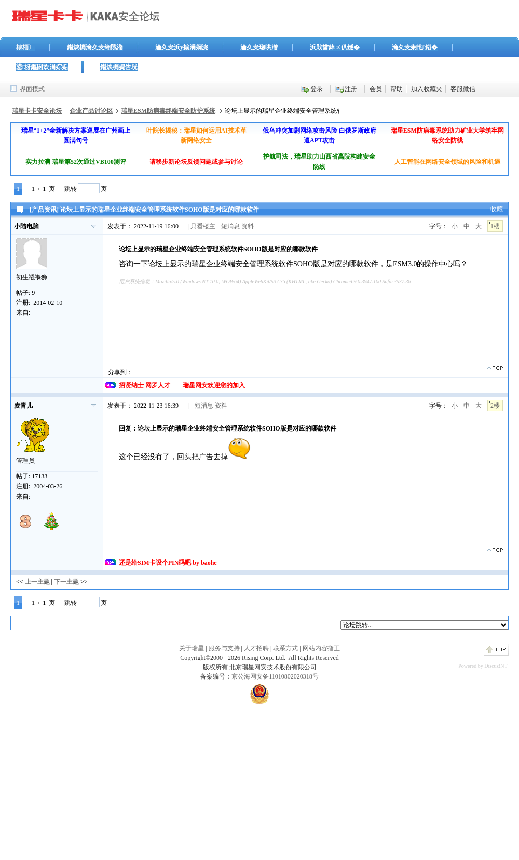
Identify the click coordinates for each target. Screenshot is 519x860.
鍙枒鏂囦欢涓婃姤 (42, 67)
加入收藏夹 (426, 89)
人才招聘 (256, 648)
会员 (376, 89)
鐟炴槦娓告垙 (119, 67)
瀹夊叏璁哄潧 (259, 47)
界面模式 (32, 89)
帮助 (396, 89)
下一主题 (66, 581)
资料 (247, 226)
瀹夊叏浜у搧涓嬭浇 (181, 47)
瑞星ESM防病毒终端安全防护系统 (168, 110)
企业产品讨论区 (91, 110)
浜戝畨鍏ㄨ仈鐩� (335, 47)
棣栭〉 (25, 47)
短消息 (230, 226)
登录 (316, 89)
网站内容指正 (321, 648)
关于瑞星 (191, 648)
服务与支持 (224, 648)
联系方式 (285, 648)
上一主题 (37, 581)
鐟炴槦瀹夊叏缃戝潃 (95, 47)
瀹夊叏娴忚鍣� (415, 47)
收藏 (496, 209)
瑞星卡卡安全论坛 (37, 110)
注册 (351, 89)
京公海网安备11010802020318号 (275, 676)
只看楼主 (202, 226)
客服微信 (462, 89)
